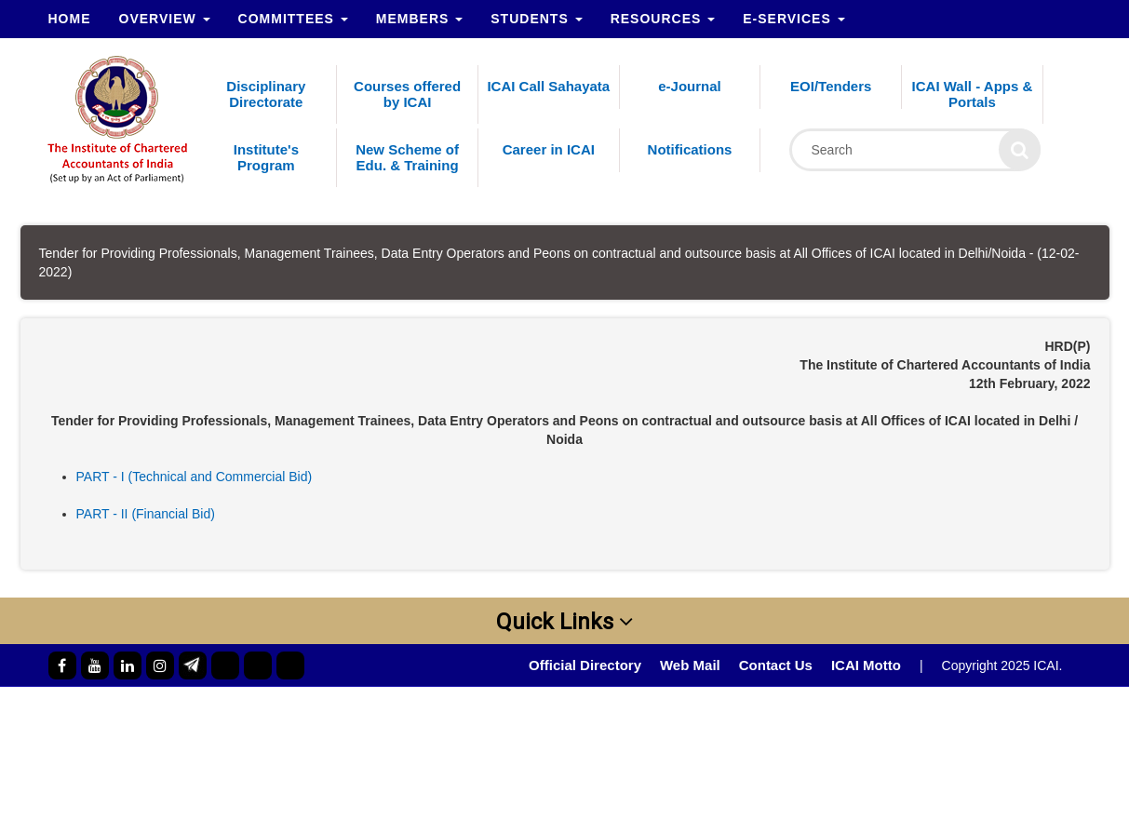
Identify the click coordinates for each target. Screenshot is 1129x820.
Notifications (690, 149)
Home (69, 18)
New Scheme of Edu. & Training (407, 157)
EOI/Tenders (830, 86)
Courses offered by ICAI (407, 94)
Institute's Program (266, 157)
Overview (164, 18)
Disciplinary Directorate (265, 94)
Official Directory (585, 665)
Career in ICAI (549, 149)
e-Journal (689, 86)
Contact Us (776, 665)
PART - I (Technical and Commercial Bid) (194, 476)
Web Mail (690, 665)
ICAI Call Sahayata (548, 86)
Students (536, 18)
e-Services (793, 18)
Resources (663, 18)
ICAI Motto (866, 665)
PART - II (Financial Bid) (145, 513)
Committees (293, 18)
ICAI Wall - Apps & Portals (972, 94)
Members (419, 18)
